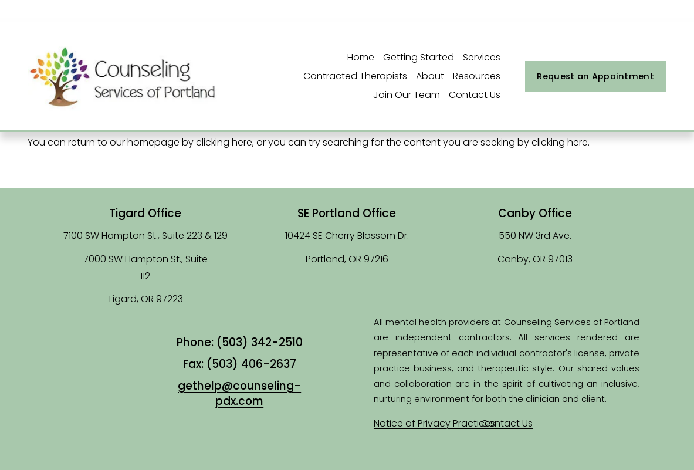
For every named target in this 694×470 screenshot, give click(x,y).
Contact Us (474, 95)
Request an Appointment (595, 76)
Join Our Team (406, 95)
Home (360, 57)
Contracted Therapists (355, 76)
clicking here (224, 142)
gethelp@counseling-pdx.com (239, 393)
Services (481, 57)
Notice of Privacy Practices (434, 423)
